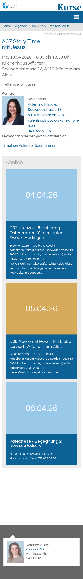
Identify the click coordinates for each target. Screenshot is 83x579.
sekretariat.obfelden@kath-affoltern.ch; (35, 136)
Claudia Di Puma (38, 549)
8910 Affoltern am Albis (47, 115)
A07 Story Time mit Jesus (50, 26)
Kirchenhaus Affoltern (41, 69)
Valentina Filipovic (43, 104)
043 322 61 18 (39, 131)
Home (6, 26)
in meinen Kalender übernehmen (29, 146)
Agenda (21, 26)
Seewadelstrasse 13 (45, 110)
